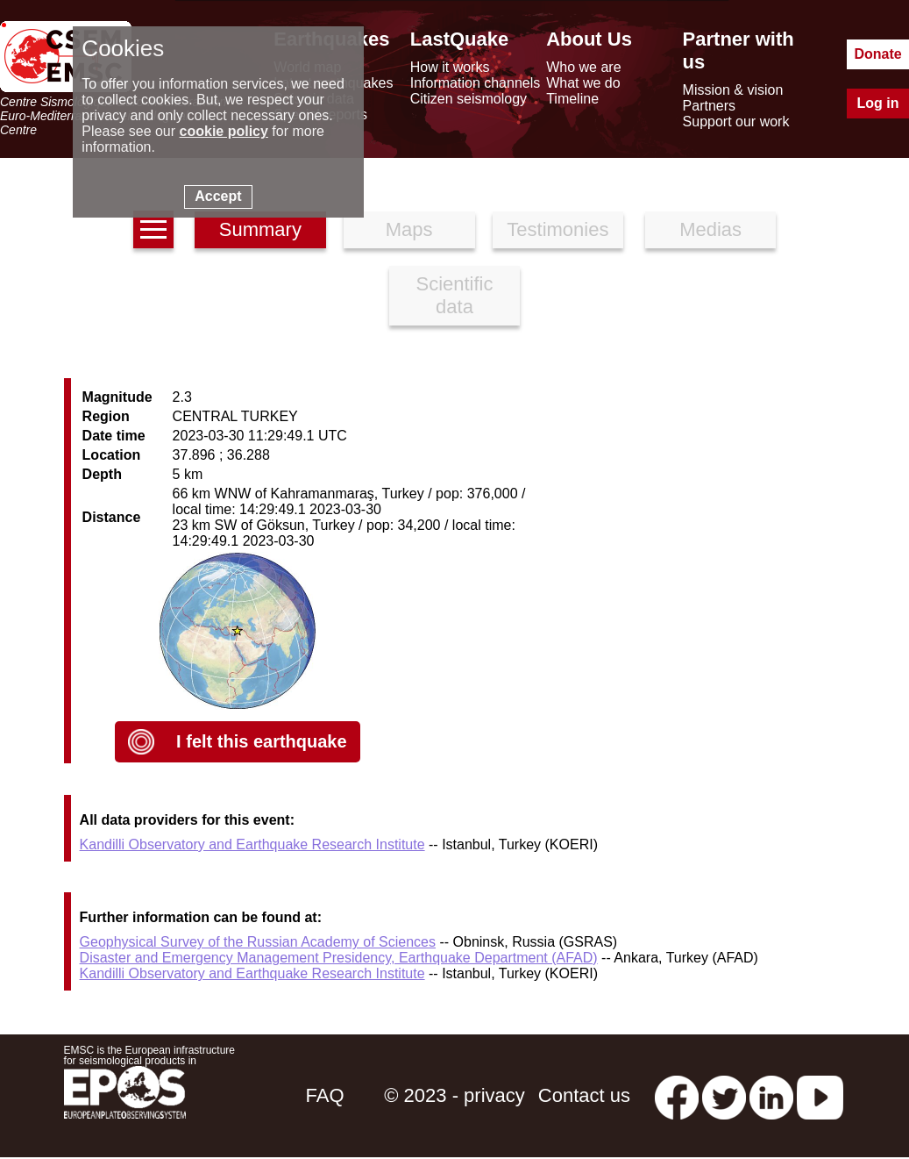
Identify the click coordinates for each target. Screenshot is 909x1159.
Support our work (736, 121)
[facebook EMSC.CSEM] (677, 1095)
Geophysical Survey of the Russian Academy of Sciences (258, 941)
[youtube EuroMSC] (820, 1095)
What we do (583, 82)
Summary (260, 229)
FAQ (325, 1095)
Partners (709, 105)
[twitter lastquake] (724, 1095)
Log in (878, 103)
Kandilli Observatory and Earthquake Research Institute (252, 844)
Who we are (583, 67)
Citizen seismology (468, 98)
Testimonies (557, 229)
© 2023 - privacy (454, 1095)
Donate (877, 54)
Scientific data (454, 295)
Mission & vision (733, 89)
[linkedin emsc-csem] (771, 1095)
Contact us (584, 1095)
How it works (450, 67)
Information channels (475, 82)
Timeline (572, 98)
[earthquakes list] (153, 229)
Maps (409, 229)
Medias (710, 229)
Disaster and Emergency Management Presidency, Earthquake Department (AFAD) (339, 957)
